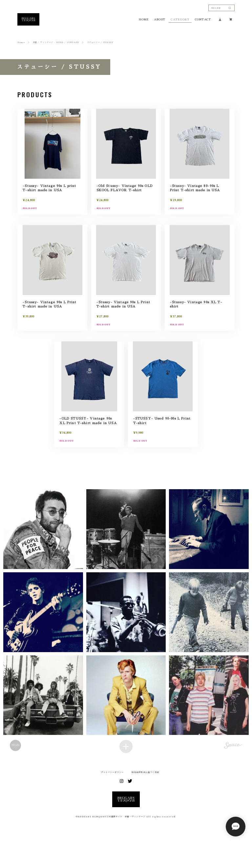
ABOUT (159, 19)
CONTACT (203, 19)
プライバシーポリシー (112, 772)
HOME (144, 19)
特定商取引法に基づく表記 (145, 772)
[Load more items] (126, 746)
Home (21, 42)
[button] (43, 529)
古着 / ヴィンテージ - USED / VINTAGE (56, 42)
